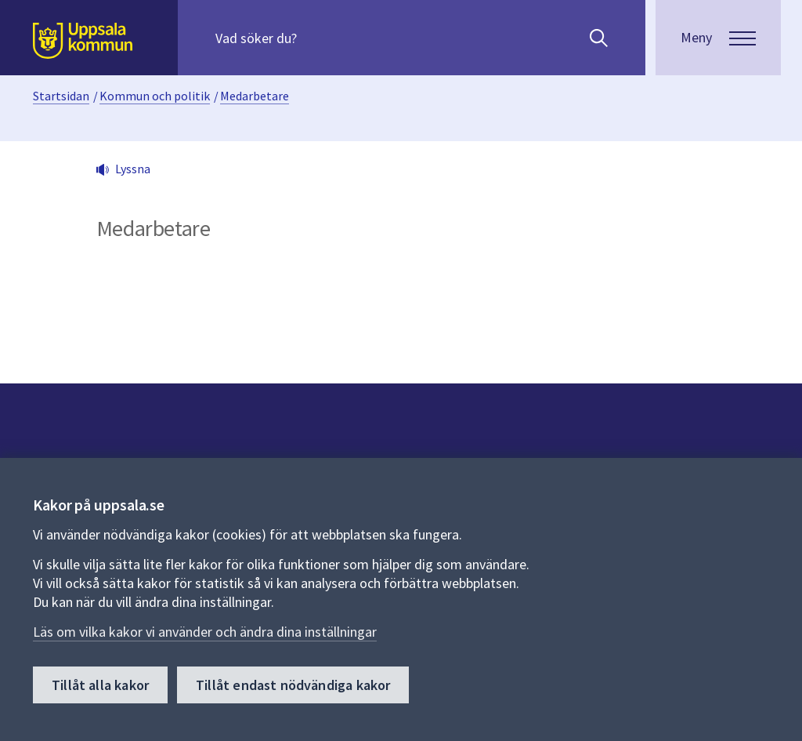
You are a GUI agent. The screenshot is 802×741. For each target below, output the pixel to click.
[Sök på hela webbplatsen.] (316, 37)
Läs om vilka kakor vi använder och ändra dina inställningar (205, 632)
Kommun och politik (154, 96)
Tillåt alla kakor (100, 685)
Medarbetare (254, 96)
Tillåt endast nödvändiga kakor (293, 685)
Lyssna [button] (132, 168)
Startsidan (61, 96)
